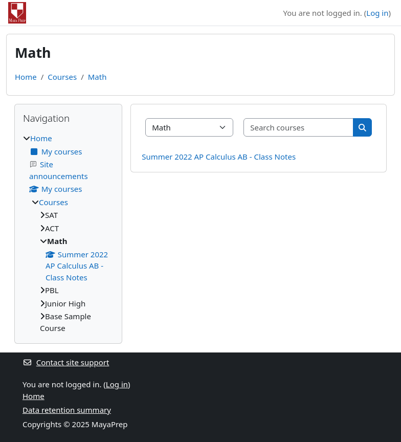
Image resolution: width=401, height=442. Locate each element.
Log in (377, 13)
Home (26, 77)
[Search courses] (298, 127)
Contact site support (66, 362)
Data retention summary (67, 410)
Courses (62, 77)
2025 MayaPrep (100, 424)
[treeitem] (68, 233)
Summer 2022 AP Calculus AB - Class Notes (219, 156)
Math (97, 77)
